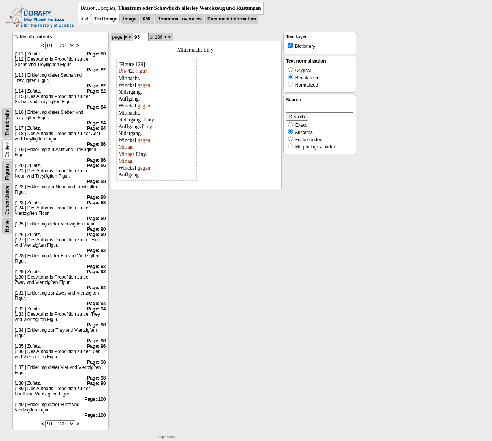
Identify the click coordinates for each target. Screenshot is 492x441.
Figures (7, 171)
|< (126, 37)
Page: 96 (96, 325)
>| (169, 37)
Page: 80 (96, 54)
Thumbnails (7, 122)
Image (130, 19)
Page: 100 (95, 399)
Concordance (7, 200)
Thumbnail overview (179, 19)
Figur (141, 71)
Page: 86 (96, 144)
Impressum (167, 437)
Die (122, 71)
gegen (144, 85)
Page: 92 (96, 250)
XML (147, 19)
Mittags (127, 154)
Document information (231, 19)
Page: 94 (96, 287)
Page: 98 (96, 362)
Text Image (105, 19)
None (7, 226)
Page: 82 (96, 69)
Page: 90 (96, 218)
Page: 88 (96, 181)
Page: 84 (96, 107)
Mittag (126, 147)
